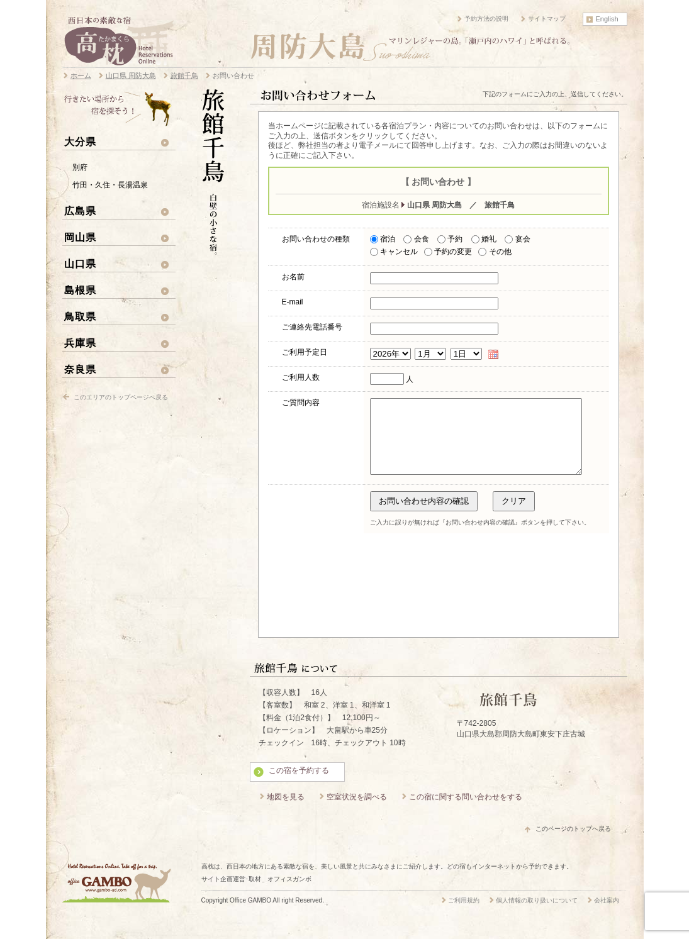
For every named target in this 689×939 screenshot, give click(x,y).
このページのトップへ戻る (573, 843)
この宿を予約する (299, 785)
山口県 (80, 263)
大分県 (80, 141)
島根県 (80, 290)
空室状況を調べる (357, 812)
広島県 (80, 211)
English (607, 19)
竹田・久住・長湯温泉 (110, 185)
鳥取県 (80, 316)
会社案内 (606, 915)
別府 (79, 167)
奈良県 (80, 369)
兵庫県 (80, 343)
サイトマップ (547, 18)
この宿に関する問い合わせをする (465, 812)
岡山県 (80, 237)
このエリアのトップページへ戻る (121, 397)
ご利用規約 (463, 915)
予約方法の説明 (486, 18)
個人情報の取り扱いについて (537, 915)
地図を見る (286, 812)
